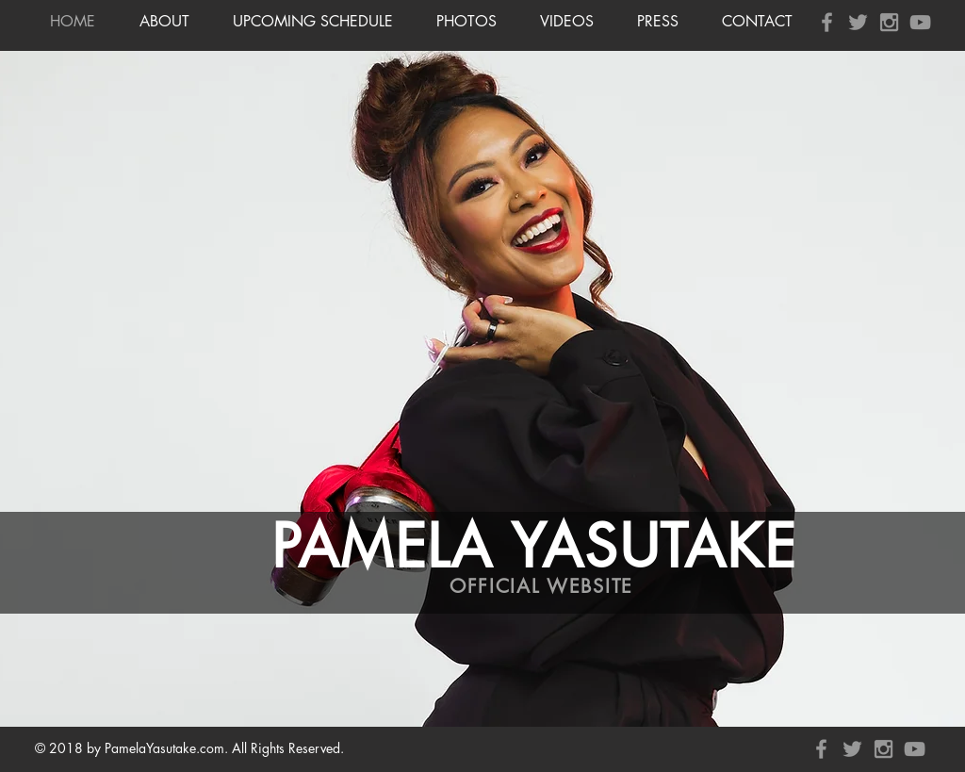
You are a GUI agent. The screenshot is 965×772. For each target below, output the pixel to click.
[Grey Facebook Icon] (827, 22)
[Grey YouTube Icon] (920, 22)
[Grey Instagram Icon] (889, 22)
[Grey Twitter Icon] (858, 22)
